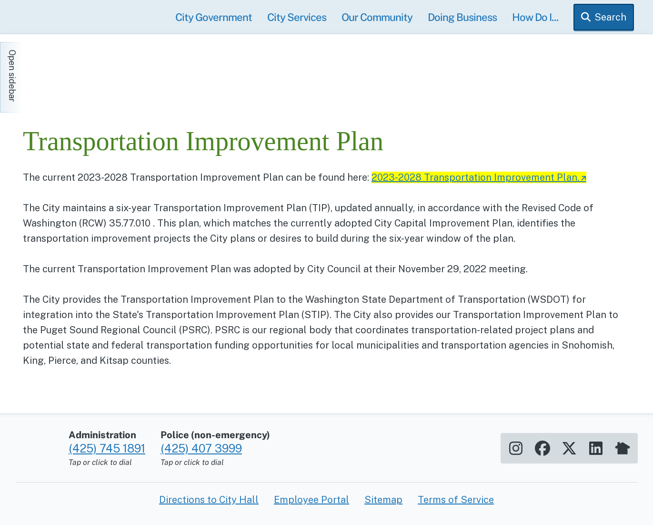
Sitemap (383, 499)
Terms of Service (456, 499)
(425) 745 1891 (107, 448)
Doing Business (462, 17)
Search (610, 17)
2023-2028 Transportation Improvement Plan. (475, 177)
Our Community (377, 17)
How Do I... (535, 17)
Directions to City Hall (209, 499)
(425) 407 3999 (201, 448)
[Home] (108, 72)
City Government (213, 17)
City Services (296, 17)
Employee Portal (311, 499)
